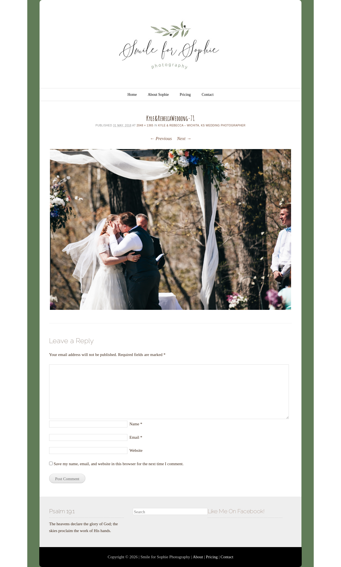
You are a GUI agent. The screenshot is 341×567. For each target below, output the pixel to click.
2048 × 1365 (145, 125)
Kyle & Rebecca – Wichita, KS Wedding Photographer (202, 125)
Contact (208, 95)
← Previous (161, 138)
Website (136, 450)
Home (132, 95)
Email (136, 437)
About (198, 557)
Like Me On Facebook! (236, 511)
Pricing (185, 95)
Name (136, 424)
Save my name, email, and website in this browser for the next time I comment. (119, 464)
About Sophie (158, 95)
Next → (184, 138)
